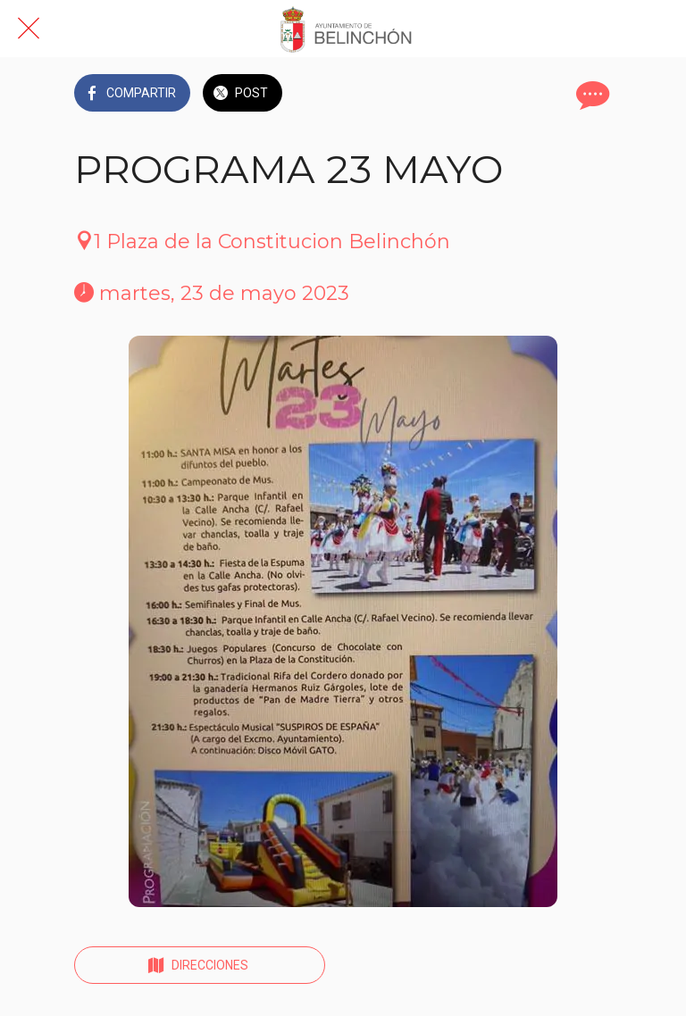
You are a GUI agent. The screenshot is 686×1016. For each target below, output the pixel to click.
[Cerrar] (28, 28)
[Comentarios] (590, 94)
